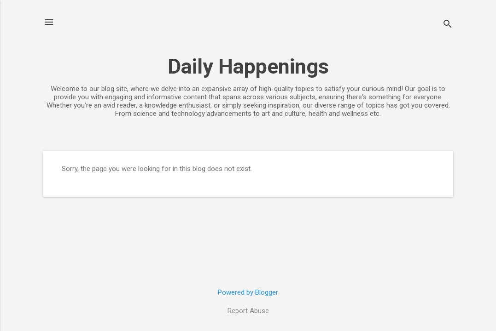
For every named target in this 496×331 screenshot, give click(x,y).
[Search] (447, 25)
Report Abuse (248, 311)
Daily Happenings (248, 66)
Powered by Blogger (248, 292)
